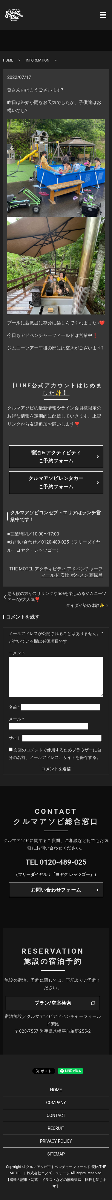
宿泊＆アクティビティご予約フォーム (56, 457)
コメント (17, 652)
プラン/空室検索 (52, 1003)
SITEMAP (56, 1154)
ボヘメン (79, 575)
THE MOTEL (21, 569)
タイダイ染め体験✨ (85, 605)
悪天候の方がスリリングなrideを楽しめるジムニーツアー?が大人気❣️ (56, 596)
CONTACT (56, 1115)
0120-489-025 (63, 862)
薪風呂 (96, 575)
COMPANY (56, 1102)
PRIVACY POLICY (56, 1141)
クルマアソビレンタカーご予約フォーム (56, 482)
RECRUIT (56, 1128)
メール (16, 718)
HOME (8, 60)
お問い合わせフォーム (56, 890)
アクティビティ (50, 569)
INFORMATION (37, 60)
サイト (15, 738)
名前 (14, 707)
